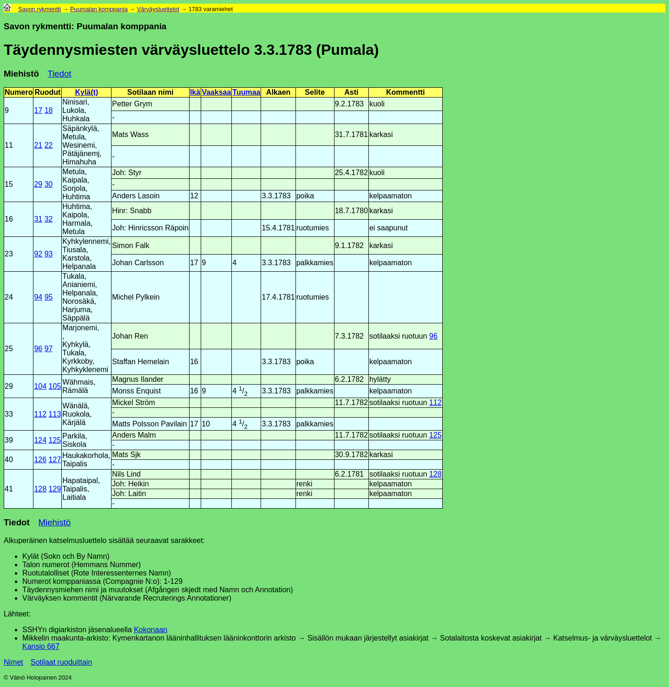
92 (38, 254)
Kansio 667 (40, 646)
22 (49, 145)
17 (38, 110)
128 (40, 489)
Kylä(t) (86, 92)
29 (38, 184)
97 (49, 349)
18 (49, 110)
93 (49, 254)
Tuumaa (246, 92)
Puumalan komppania (99, 9)
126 (40, 460)
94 (38, 297)
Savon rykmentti (39, 9)
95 (49, 297)
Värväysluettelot (158, 9)
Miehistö (21, 74)
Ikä (195, 92)
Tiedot (59, 74)
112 (40, 414)
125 (55, 440)
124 (40, 440)
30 (49, 184)
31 (38, 219)
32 (49, 219)
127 (55, 460)
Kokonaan (150, 630)
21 (38, 145)
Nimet (13, 662)
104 (40, 386)
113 (55, 414)
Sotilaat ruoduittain (61, 662)
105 (55, 386)
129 (55, 489)
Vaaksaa (216, 92)
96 (38, 349)
